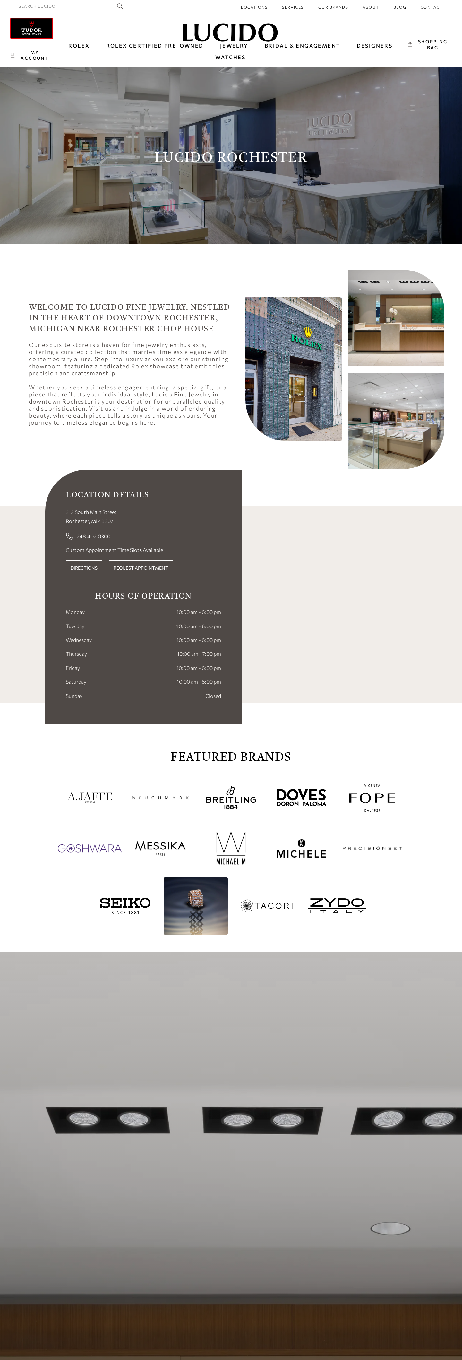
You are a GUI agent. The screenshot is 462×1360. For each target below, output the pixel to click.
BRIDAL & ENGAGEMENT (302, 45)
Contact (432, 7)
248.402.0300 (88, 536)
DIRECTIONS (84, 568)
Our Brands (333, 7)
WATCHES (230, 57)
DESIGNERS (375, 45)
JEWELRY (234, 45)
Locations (254, 7)
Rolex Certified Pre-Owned (155, 45)
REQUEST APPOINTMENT (141, 568)
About (371, 7)
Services (293, 7)
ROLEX (79, 45)
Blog (399, 7)
